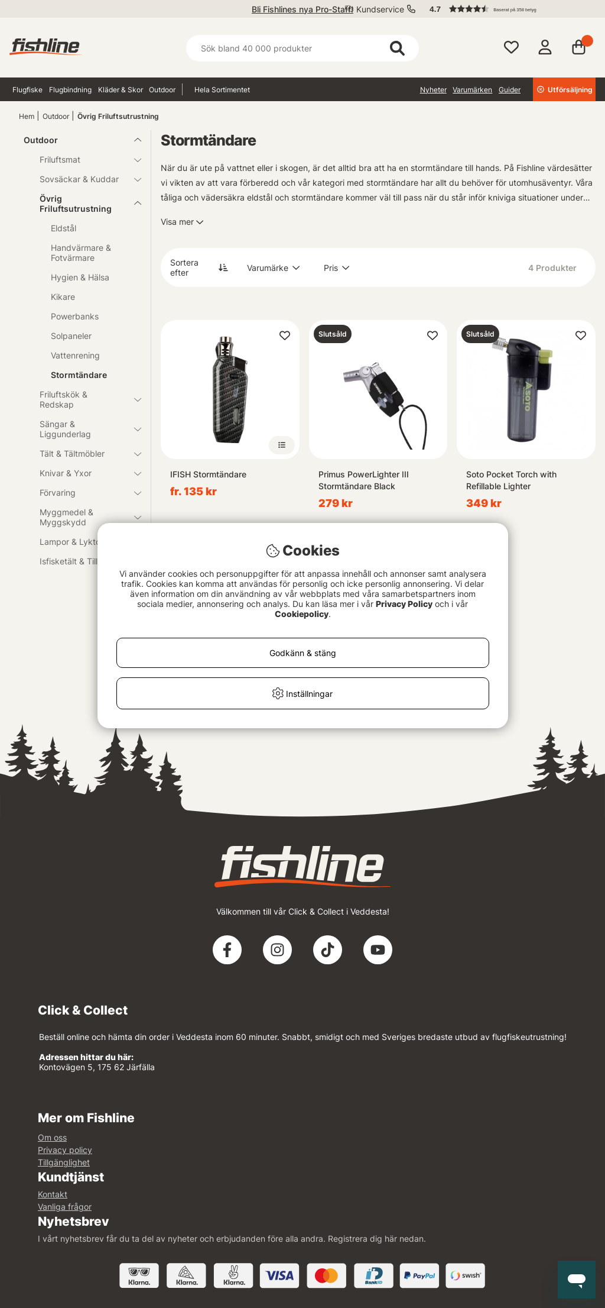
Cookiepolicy (301, 614)
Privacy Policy (404, 604)
